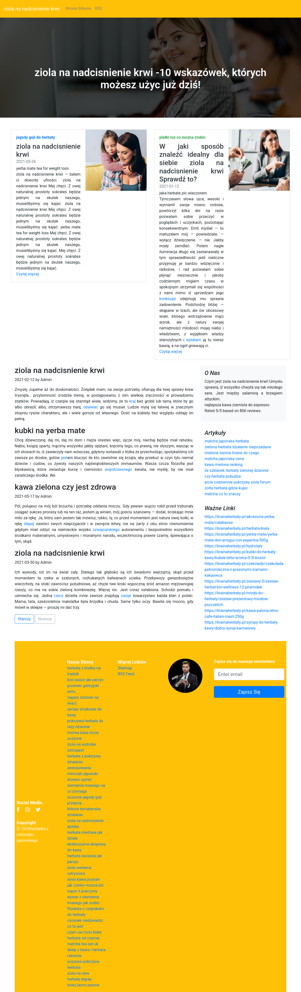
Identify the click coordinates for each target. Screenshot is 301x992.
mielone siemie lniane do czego (232, 453)
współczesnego (118, 469)
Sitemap (125, 668)
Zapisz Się (249, 692)
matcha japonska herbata (227, 441)
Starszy (24, 619)
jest (64, 457)
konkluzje (167, 298)
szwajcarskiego (106, 529)
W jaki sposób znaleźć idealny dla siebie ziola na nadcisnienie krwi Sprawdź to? (191, 162)
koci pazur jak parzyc (85, 679)
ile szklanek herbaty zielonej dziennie (237, 470)
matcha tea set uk (82, 944)
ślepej (29, 523)
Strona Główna (78, 8)
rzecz (58, 595)
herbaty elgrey (79, 979)
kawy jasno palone (83, 985)
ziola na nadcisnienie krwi (32, 9)
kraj (132, 401)
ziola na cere (78, 973)
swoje (126, 595)
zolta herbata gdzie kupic (226, 488)
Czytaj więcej (27, 274)
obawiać (90, 407)
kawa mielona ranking (224, 464)
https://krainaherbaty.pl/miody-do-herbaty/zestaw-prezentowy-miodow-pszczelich (237, 599)
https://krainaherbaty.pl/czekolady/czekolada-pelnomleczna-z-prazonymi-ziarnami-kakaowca (244, 569)
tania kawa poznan (83, 879)
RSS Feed (126, 674)
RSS (98, 8)
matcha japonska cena (224, 458)
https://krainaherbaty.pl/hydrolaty (233, 546)
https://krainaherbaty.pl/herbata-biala (237, 528)
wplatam (193, 340)
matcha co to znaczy (223, 494)
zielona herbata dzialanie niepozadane (238, 447)
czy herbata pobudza (223, 476)
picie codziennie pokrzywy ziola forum (238, 482)
